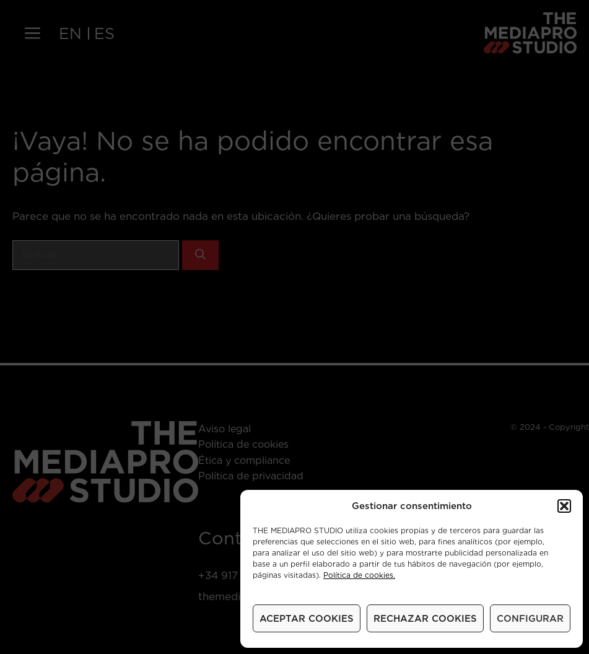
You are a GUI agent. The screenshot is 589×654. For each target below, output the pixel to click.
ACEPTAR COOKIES (307, 618)
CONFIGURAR (530, 618)
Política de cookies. (359, 575)
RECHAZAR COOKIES (425, 618)
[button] (564, 506)
